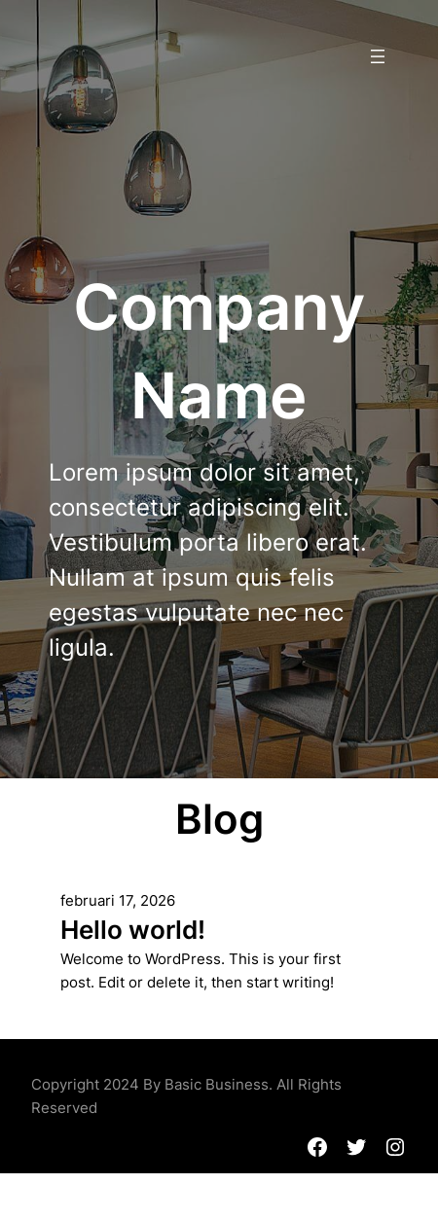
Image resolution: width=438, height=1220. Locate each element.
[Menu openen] (377, 56)
